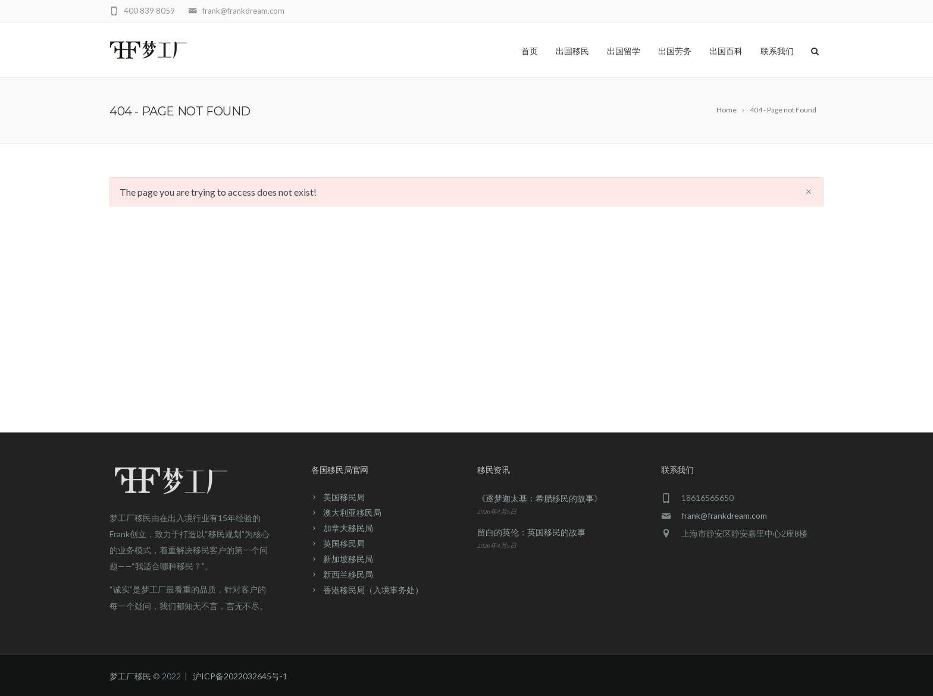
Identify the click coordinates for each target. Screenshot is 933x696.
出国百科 (726, 51)
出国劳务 (674, 51)
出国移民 (572, 51)
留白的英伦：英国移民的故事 (531, 532)
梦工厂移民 (130, 676)
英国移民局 (344, 543)
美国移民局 (344, 497)
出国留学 (623, 51)
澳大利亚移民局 (352, 512)
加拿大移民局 (348, 528)
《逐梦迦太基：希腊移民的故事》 (539, 498)
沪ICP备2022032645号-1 (240, 676)
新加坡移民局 (348, 559)
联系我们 (777, 51)
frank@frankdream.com (724, 515)
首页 (529, 51)
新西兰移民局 (348, 574)
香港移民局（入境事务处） (373, 590)
